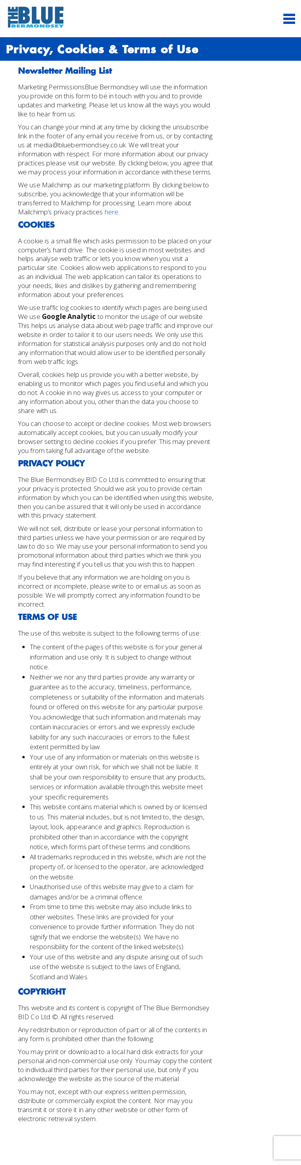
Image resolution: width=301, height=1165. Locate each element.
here (112, 211)
